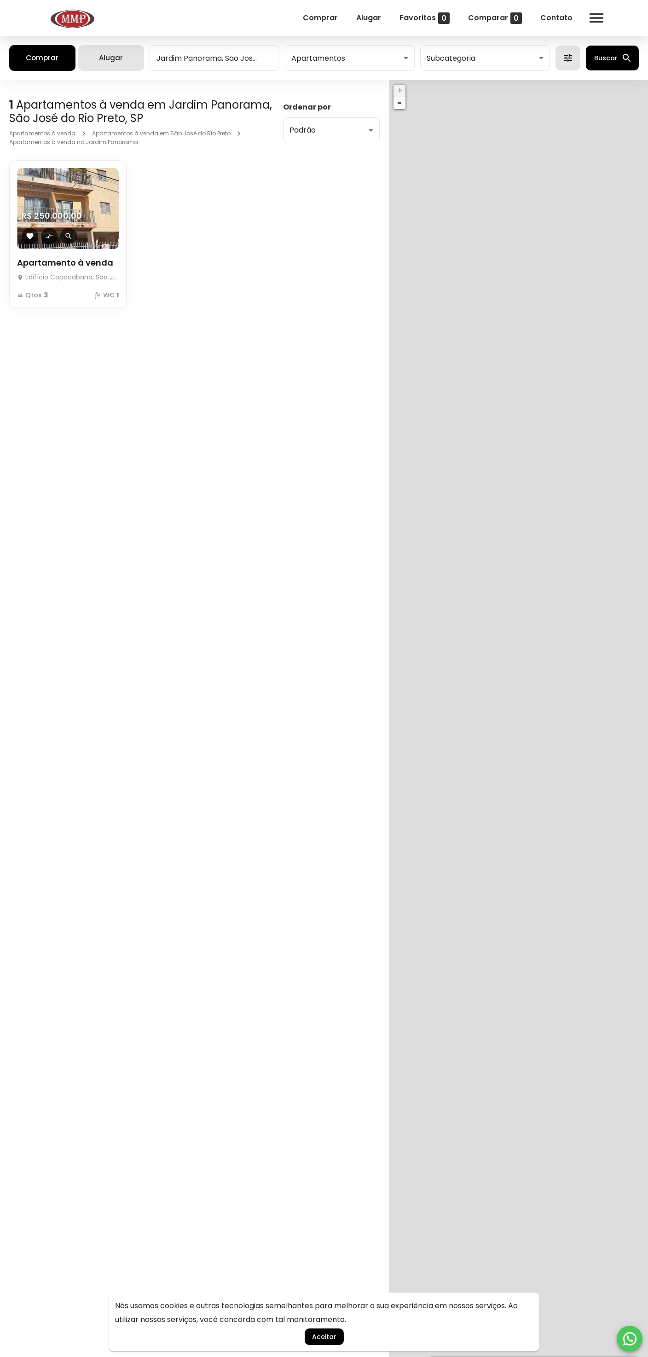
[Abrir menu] (596, 18)
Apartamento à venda (65, 262)
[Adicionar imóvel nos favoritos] (30, 236)
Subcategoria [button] (451, 58)
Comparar (495, 18)
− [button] (399, 103)
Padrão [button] (302, 130)
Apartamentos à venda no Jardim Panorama (73, 142)
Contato (556, 17)
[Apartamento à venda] (68, 274)
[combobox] (214, 58)
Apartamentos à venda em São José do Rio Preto (161, 133)
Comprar (320, 17)
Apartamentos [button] (318, 58)
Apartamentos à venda (42, 133)
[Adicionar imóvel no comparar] (49, 236)
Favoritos (424, 18)
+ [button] (399, 90)
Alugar (368, 17)
